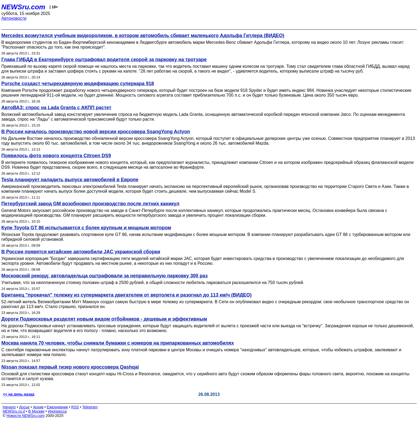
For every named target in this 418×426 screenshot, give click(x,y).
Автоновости (13, 18)
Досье (24, 407)
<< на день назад (18, 394)
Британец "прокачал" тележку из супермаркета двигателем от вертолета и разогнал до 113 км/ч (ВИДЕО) (126, 295)
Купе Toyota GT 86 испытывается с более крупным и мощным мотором (86, 227)
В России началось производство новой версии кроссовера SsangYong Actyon (95, 131)
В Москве (36, 411)
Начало (9, 407)
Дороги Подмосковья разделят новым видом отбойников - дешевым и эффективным (104, 319)
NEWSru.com (23, 7)
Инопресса (57, 411)
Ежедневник (57, 407)
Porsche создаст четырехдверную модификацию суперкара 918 (77, 83)
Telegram (90, 407)
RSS (75, 407)
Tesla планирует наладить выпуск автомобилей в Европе (69, 179)
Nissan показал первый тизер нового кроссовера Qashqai (70, 367)
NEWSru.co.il (14, 411)
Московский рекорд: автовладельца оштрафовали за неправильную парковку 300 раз (104, 275)
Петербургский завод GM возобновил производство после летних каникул (90, 203)
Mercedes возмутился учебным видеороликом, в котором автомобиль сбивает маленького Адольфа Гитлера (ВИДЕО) (142, 35)
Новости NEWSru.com (25, 415)
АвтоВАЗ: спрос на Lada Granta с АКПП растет (56, 107)
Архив (38, 407)
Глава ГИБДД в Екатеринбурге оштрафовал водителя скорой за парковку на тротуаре (104, 59)
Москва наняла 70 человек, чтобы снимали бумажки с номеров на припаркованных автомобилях (117, 343)
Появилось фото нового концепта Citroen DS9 (56, 155)
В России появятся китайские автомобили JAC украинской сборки (80, 251)
